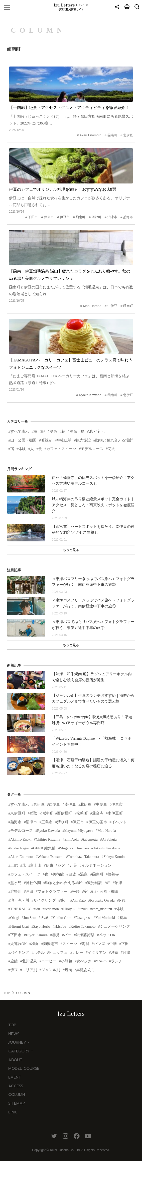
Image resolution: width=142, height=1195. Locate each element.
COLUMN (16, 1128)
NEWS (13, 1067)
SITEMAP (16, 1137)
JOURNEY (17, 1076)
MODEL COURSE (23, 1102)
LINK (12, 1146)
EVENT (14, 1111)
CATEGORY (19, 1085)
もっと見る (71, 566)
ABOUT (15, 1093)
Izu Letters (71, 1047)
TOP (6, 1026)
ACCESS (15, 1119)
